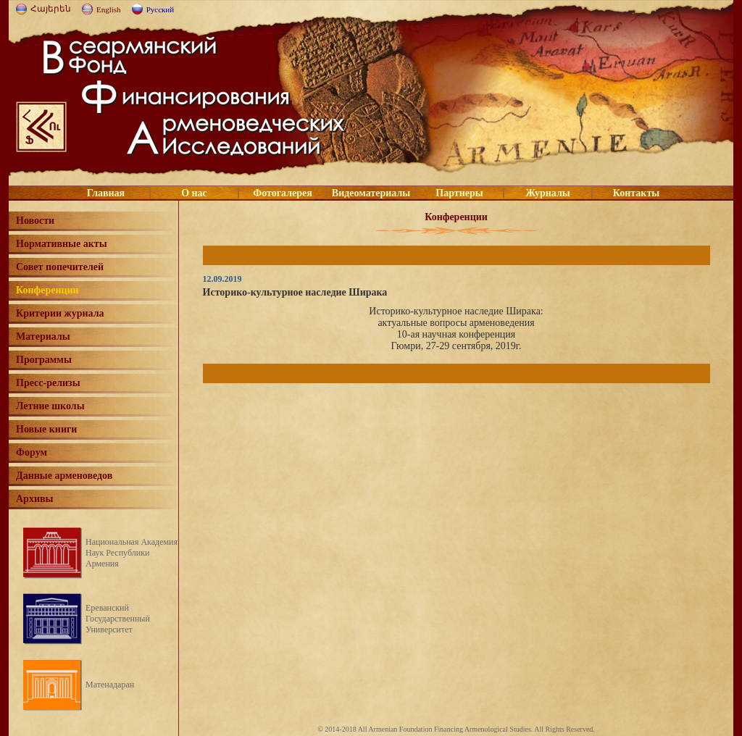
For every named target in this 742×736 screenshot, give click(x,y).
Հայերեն (50, 9)
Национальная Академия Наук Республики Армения (132, 553)
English (108, 9)
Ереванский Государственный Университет (118, 619)
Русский (160, 9)
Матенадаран (110, 684)
